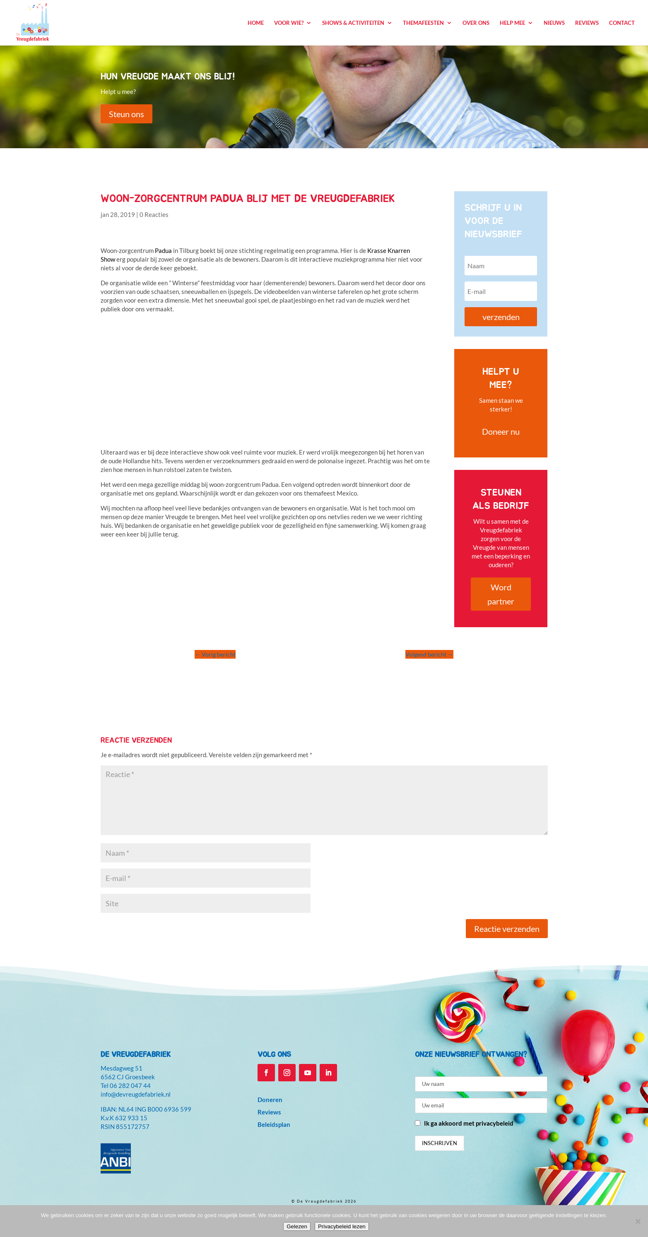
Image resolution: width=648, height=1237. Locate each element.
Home (256, 23)
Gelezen (297, 1226)
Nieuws (554, 23)
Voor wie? (289, 23)
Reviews (587, 23)
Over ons (476, 23)
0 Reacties (154, 214)
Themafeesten (423, 23)
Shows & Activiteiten (353, 23)
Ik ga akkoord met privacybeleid (468, 1123)
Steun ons (126, 114)
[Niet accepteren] (638, 1221)
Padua (163, 250)
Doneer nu (501, 431)
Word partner (500, 594)
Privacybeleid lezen (342, 1226)
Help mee (512, 23)
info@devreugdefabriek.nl (136, 1094)
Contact (622, 23)
